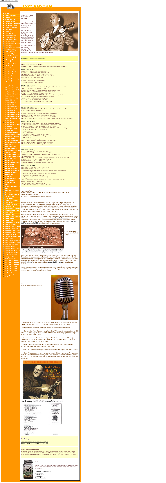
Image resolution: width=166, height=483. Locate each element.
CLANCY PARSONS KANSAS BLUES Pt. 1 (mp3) (34, 442)
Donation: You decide (40, 478)
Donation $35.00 (39, 474)
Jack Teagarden (25, 223)
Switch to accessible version (9, 1)
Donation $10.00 (47, 471)
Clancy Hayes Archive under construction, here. (33, 58)
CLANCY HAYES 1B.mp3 (28, 85)
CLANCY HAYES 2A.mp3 (28, 107)
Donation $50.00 (39, 476)
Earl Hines (36, 223)
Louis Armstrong (71, 221)
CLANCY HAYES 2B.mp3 (28, 121)
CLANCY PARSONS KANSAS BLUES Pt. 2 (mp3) (34, 443)
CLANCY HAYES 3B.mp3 (28, 165)
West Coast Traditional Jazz (60, 218)
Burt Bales (28, 262)
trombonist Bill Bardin (55, 262)
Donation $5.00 (39, 471)
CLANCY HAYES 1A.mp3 (28, 69)
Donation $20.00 (39, 473)
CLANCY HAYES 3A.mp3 (28, 150)
